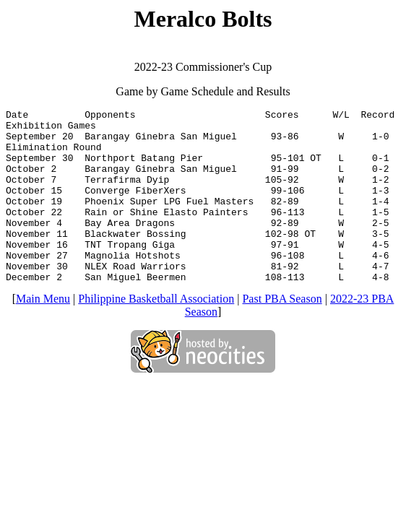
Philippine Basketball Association (156, 333)
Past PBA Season (281, 333)
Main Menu (43, 333)
